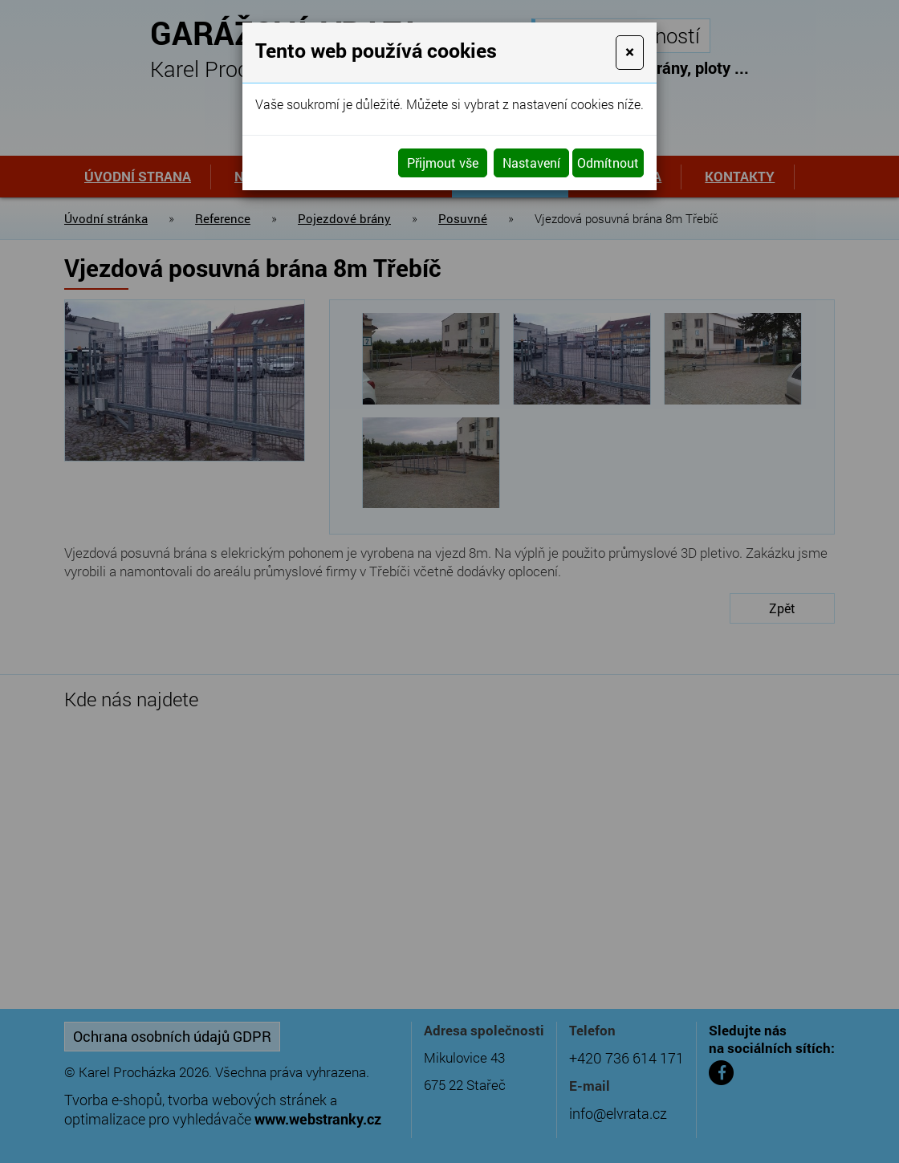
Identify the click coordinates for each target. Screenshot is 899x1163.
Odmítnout (608, 162)
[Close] (630, 52)
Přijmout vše (442, 162)
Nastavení (531, 162)
